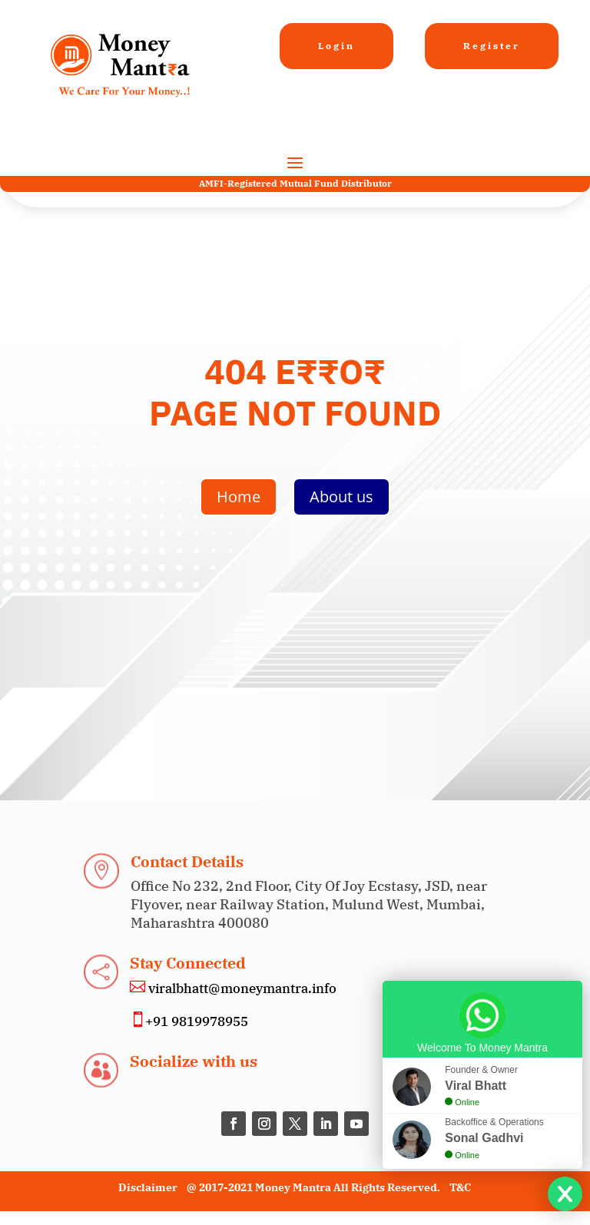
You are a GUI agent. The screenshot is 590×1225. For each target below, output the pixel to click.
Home (238, 496)
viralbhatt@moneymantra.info (240, 988)
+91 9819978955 (196, 1021)
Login (336, 45)
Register (491, 45)
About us (341, 496)
